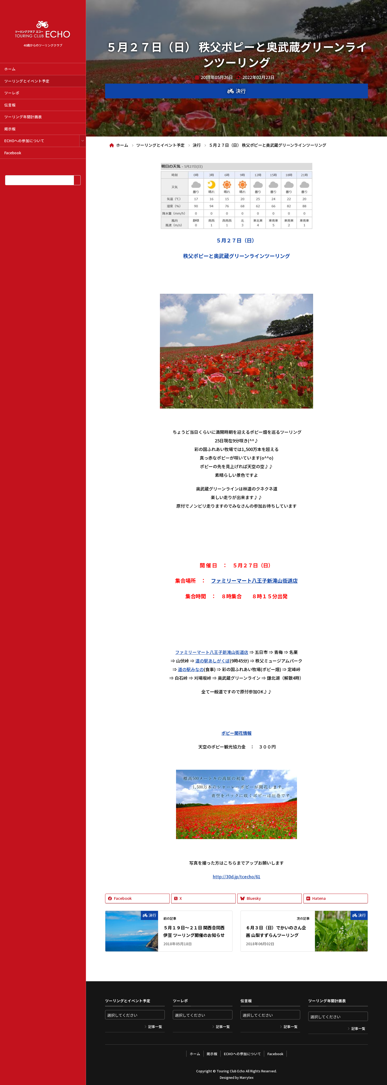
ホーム (10, 68)
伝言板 (10, 105)
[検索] (77, 180)
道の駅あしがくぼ (212, 660)
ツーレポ (11, 92)
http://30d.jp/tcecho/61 (236, 876)
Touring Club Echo (231, 1070)
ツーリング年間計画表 (23, 116)
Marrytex (246, 1077)
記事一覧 (155, 1026)
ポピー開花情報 (236, 733)
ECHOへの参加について (24, 140)
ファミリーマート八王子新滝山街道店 (211, 652)
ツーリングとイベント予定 (26, 81)
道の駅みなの (191, 669)
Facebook (12, 152)
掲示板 (10, 128)
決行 (241, 91)
